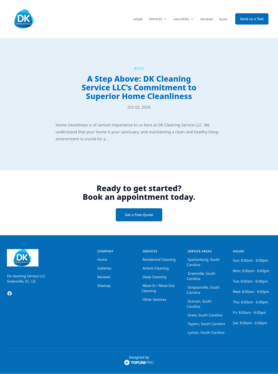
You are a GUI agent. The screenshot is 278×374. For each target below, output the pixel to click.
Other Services (154, 299)
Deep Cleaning (154, 277)
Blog (223, 19)
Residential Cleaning (159, 259)
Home (138, 19)
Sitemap (104, 285)
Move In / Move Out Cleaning (158, 288)
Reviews (206, 19)
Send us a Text (252, 19)
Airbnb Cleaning (155, 268)
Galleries (104, 268)
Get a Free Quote (139, 215)
